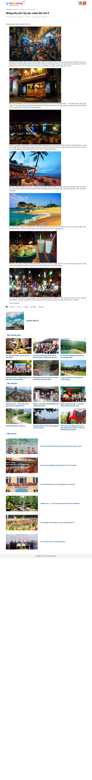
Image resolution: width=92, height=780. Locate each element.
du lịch (19, 307)
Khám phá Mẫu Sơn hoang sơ (15, 426)
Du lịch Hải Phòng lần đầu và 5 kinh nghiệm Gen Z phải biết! (57, 484)
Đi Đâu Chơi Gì (33, 321)
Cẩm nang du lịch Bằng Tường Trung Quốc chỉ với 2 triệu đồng (58, 465)
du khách (12, 307)
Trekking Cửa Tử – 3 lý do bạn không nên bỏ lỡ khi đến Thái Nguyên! (60, 503)
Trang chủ (9, 9)
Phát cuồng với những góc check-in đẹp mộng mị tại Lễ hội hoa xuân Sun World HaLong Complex (72, 427)
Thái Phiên (41, 307)
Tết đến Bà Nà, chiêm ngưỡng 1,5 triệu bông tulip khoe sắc (57, 522)
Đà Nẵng (25, 307)
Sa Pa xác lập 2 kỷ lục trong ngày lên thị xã (52, 541)
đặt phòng (33, 307)
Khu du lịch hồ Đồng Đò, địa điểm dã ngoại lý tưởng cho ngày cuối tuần (60, 446)
